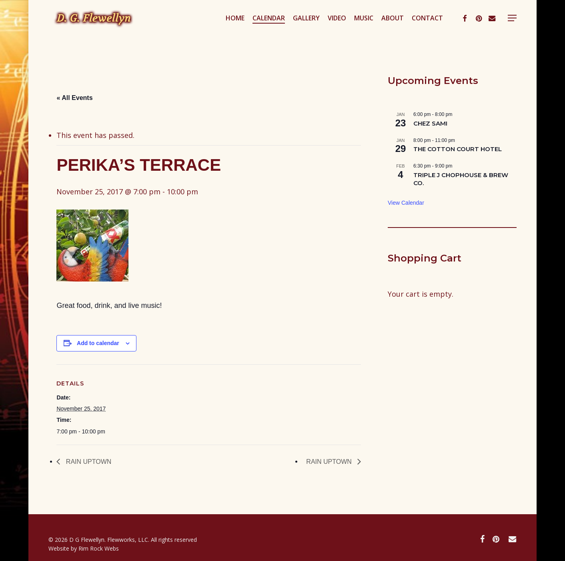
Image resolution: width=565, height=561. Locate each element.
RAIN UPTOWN (87, 461)
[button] (512, 29)
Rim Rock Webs (98, 548)
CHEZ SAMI (430, 123)
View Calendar (406, 203)
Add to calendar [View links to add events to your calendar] (98, 343)
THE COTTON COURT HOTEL (457, 149)
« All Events (74, 97)
